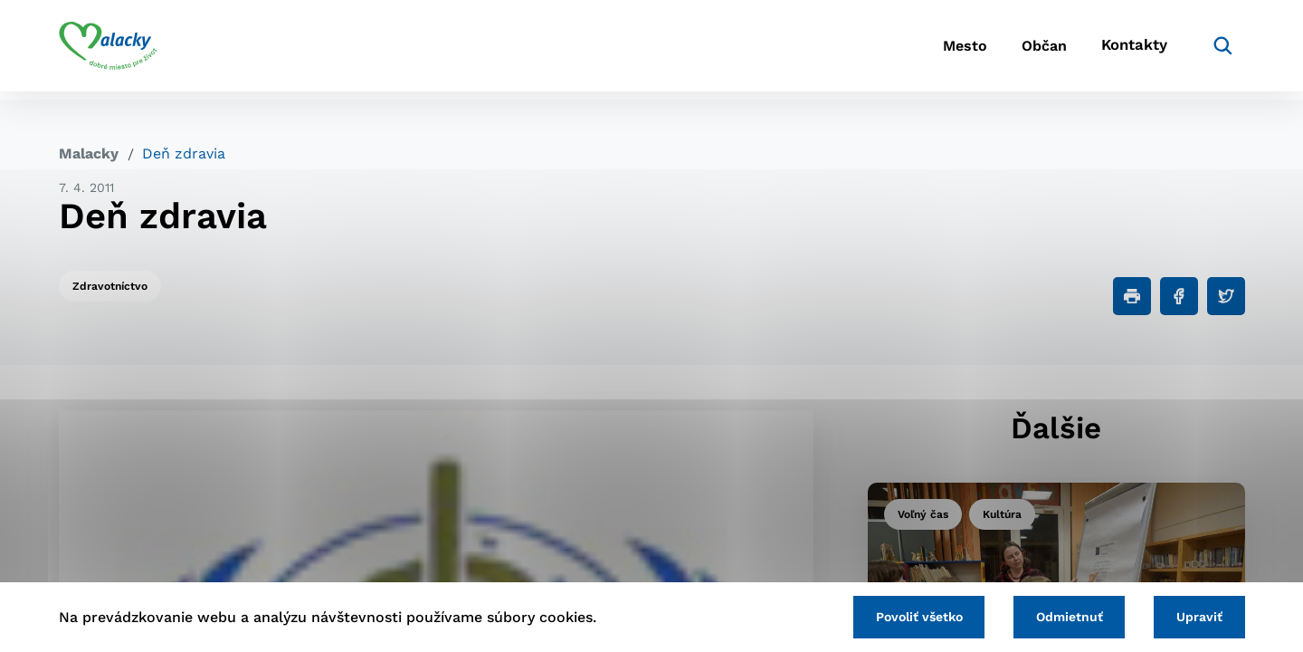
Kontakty (1131, 50)
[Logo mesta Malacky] (108, 49)
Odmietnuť (1060, 616)
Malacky (89, 153)
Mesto (940, 50)
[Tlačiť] (1132, 296)
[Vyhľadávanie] (1218, 50)
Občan (1030, 50)
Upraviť (1197, 616)
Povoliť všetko (904, 616)
